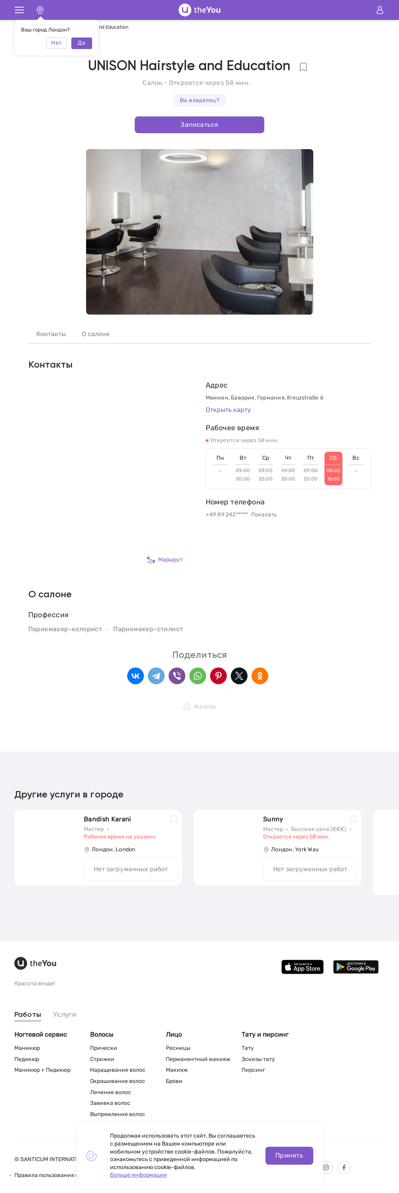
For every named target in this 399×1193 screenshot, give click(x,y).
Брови (174, 1081)
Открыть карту (228, 409)
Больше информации (138, 1174)
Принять (289, 1155)
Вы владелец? (199, 100)
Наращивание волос (117, 1070)
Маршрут (165, 560)
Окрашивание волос (117, 1081)
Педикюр (26, 1059)
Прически (103, 1048)
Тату (248, 1048)
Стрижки (102, 1059)
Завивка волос (110, 1103)
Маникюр (27, 1048)
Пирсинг (253, 1070)
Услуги (65, 1014)
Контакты (51, 334)
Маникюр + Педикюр (42, 1070)
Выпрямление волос (117, 1114)
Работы (27, 1014)
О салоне (96, 334)
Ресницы (178, 1048)
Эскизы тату (258, 1059)
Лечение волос (110, 1092)
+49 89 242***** (227, 514)
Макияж (177, 1070)
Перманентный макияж (198, 1059)
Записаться (199, 124)
